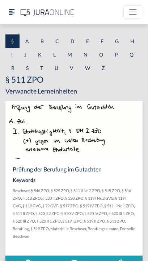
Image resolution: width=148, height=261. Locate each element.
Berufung (21, 228)
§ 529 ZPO (60, 190)
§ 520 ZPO (74, 198)
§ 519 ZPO (39, 228)
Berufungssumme (103, 228)
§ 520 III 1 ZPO (121, 213)
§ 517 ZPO (69, 205)
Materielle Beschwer (68, 228)
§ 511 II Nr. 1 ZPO (119, 205)
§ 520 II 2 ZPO (47, 213)
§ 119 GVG (31, 205)
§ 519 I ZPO (72, 221)
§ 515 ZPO (111, 190)
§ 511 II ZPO (23, 213)
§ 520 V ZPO (72, 213)
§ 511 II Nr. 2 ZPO (85, 190)
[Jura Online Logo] (47, 12)
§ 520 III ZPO (24, 221)
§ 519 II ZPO (94, 221)
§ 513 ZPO (31, 198)
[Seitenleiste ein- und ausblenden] (11, 12)
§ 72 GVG (50, 205)
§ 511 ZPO (116, 221)
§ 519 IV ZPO (91, 205)
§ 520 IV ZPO (95, 213)
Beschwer (21, 190)
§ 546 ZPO (40, 190)
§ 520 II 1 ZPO (49, 221)
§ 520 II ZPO (53, 198)
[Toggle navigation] (132, 11)
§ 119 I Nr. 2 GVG (99, 198)
